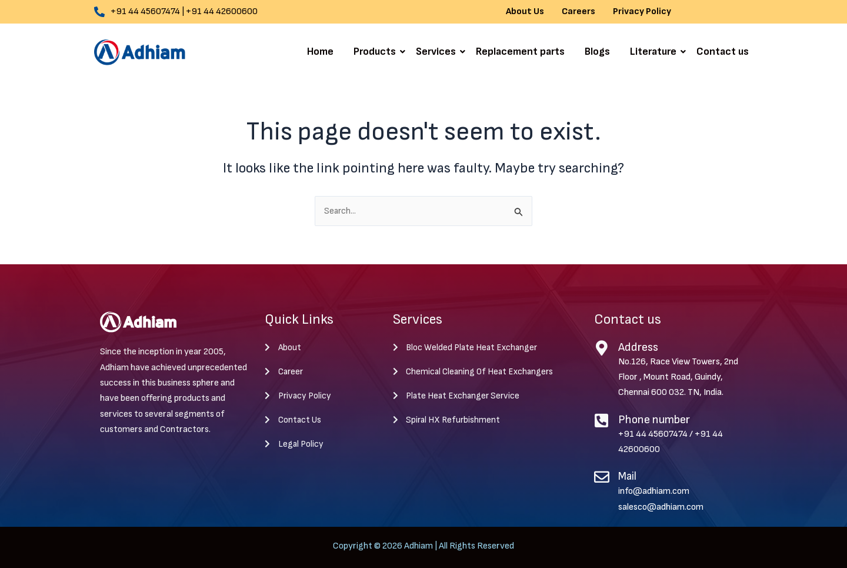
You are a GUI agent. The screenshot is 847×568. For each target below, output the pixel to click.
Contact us (722, 51)
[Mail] (601, 477)
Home (320, 51)
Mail (628, 477)
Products (377, 51)
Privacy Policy (642, 11)
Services (438, 51)
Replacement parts (520, 51)
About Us (525, 11)
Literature (655, 51)
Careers (578, 11)
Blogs (597, 51)
